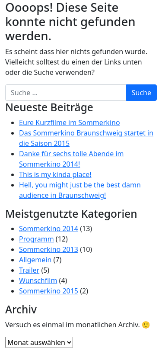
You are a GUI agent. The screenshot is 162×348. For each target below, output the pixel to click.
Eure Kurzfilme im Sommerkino (69, 122)
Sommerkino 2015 (48, 291)
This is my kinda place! (55, 174)
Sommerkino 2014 (48, 228)
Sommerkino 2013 (48, 249)
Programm (36, 239)
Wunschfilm (38, 280)
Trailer (29, 270)
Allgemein (35, 259)
